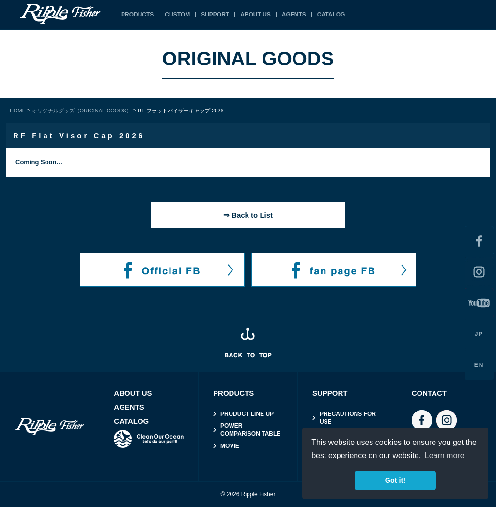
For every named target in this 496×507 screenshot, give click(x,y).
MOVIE (229, 446)
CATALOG (331, 14)
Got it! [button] (395, 480)
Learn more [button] (445, 455)
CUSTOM (177, 14)
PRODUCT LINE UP (247, 414)
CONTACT (429, 393)
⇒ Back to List (248, 215)
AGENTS (294, 14)
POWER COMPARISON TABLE (250, 429)
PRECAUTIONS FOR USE (348, 418)
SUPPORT (215, 14)
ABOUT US (255, 14)
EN (479, 365)
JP (479, 334)
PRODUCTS (137, 14)
